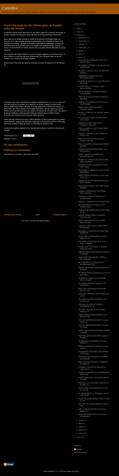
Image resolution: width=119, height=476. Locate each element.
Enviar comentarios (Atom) (40, 221)
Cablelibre (10, 8)
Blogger (76, 471)
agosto (81, 51)
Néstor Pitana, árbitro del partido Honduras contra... (90, 108)
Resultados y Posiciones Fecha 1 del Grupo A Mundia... (92, 242)
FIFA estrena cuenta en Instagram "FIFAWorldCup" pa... (90, 305)
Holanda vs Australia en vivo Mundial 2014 (94, 201)
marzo (81, 427)
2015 (79, 32)
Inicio (37, 215)
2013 (79, 437)
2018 (79, 28)
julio (80, 54)
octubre (82, 44)
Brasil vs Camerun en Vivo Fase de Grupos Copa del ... (91, 140)
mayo (81, 420)
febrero (81, 430)
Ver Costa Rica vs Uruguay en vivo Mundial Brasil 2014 (91, 263)
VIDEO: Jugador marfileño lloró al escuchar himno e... (90, 155)
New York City (53, 102)
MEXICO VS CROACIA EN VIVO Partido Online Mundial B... (93, 161)
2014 (79, 35)
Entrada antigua (59, 215)
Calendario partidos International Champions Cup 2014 (90, 124)
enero (81, 433)
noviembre (83, 41)
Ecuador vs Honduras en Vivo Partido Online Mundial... (92, 192)
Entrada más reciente (12, 215)
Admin (79, 449)
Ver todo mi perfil (80, 452)
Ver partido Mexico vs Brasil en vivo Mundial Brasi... (91, 206)
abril (80, 423)
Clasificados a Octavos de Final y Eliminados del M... (90, 77)
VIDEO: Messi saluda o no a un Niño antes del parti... (91, 221)
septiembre (83, 48)
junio (80, 57)
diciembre (82, 38)
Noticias (14, 139)
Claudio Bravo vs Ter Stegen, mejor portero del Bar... (91, 87)
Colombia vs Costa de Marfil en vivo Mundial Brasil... (91, 197)
